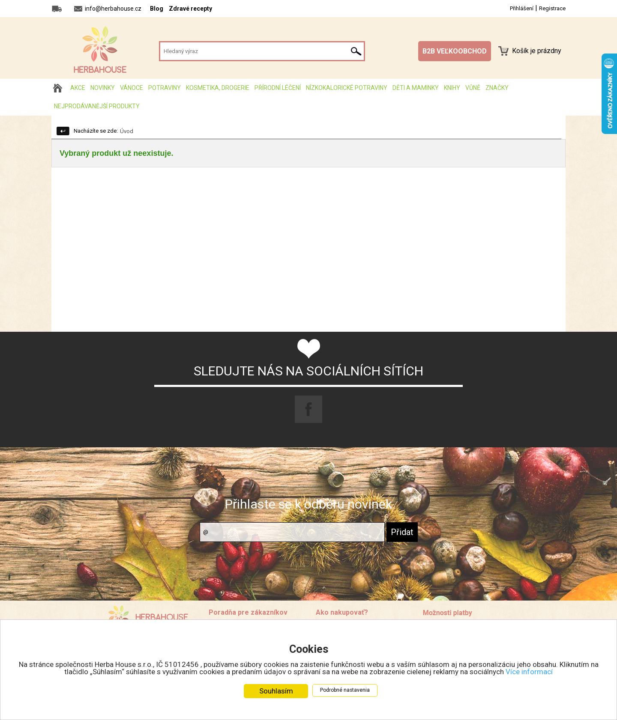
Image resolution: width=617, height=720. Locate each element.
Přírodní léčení (278, 87)
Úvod (126, 131)
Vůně (472, 87)
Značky (497, 87)
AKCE (77, 87)
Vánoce (131, 87)
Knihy (452, 87)
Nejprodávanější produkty (97, 106)
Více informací (529, 671)
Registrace (552, 8)
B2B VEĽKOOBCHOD (454, 51)
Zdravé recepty (190, 8)
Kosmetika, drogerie (217, 87)
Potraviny (164, 87)
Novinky (102, 87)
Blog (156, 8)
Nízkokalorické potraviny (346, 87)
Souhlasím (276, 691)
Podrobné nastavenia (345, 690)
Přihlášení (521, 8)
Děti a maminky (415, 87)
